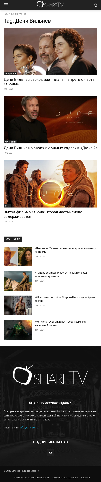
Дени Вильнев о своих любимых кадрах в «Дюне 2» (50, 148)
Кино (7, 206)
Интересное (10, 73)
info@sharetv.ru (29, 427)
